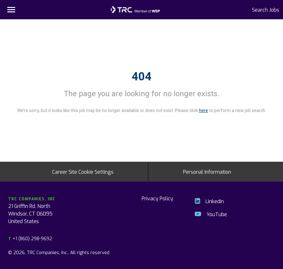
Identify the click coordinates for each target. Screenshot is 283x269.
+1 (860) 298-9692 (30, 238)
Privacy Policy (157, 198)
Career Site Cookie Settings (83, 171)
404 (141, 76)
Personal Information (207, 171)
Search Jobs (265, 9)
